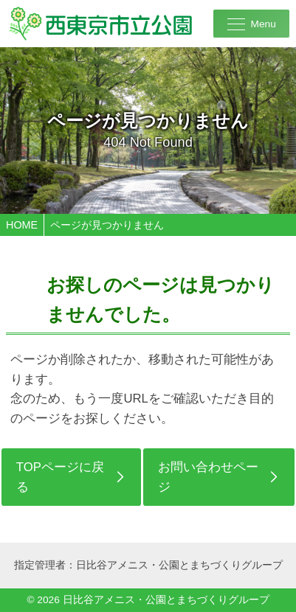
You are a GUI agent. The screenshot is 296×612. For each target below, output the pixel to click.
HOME (22, 225)
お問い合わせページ (208, 477)
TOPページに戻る (60, 477)
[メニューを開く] (251, 23)
